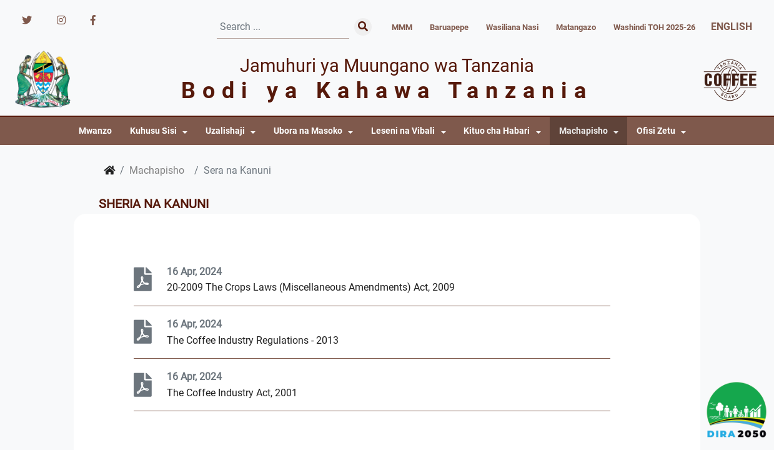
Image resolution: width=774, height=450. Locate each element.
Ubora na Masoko (308, 131)
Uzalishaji (225, 131)
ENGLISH (731, 26)
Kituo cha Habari (497, 131)
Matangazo (576, 27)
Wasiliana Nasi (512, 27)
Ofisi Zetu (656, 131)
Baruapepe (449, 27)
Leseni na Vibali (403, 131)
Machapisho (583, 131)
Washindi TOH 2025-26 (654, 27)
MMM (402, 27)
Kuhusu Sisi (153, 131)
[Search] (283, 27)
